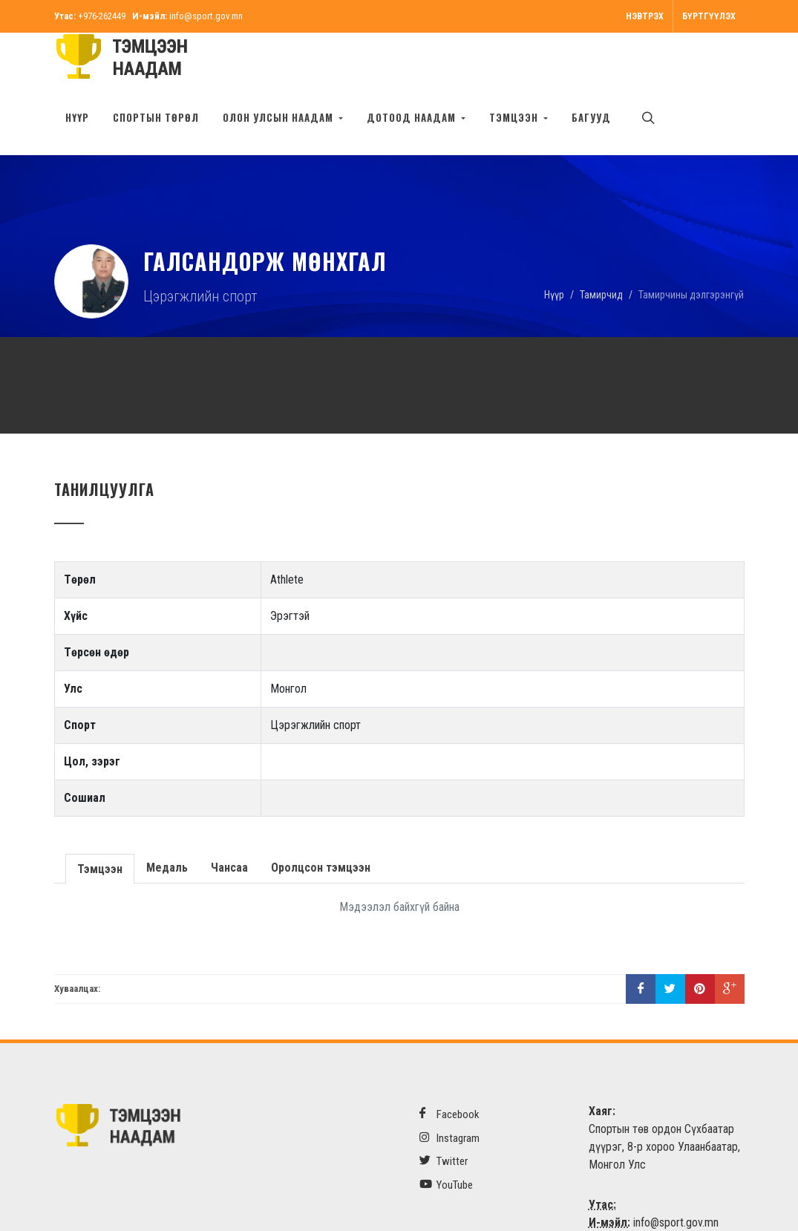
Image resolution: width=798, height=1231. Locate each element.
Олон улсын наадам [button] (279, 117)
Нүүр (77, 117)
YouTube (446, 1137)
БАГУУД (591, 117)
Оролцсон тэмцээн (319, 821)
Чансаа (227, 821)
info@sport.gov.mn (206, 16)
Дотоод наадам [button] (413, 117)
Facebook (449, 1067)
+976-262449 (101, 16)
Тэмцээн (99, 821)
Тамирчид (601, 247)
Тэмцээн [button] (515, 117)
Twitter (443, 1114)
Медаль (165, 821)
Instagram (449, 1091)
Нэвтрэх (645, 16)
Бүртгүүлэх (709, 16)
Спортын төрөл (156, 117)
